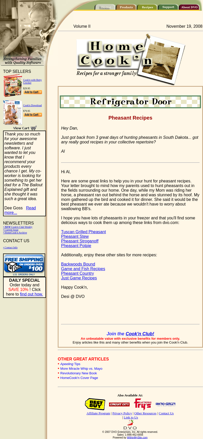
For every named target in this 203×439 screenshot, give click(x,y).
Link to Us (131, 417)
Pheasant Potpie (76, 245)
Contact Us (166, 413)
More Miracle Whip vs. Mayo (81, 368)
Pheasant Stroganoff (80, 241)
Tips (70, 364)
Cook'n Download (32, 105)
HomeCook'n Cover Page (79, 378)
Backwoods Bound (78, 264)
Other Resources (145, 413)
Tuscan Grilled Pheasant (83, 232)
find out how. (31, 294)
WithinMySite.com (137, 437)
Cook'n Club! (139, 333)
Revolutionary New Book (78, 373)
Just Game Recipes (79, 278)
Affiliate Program (98, 413)
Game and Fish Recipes (83, 269)
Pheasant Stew (75, 236)
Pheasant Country (77, 273)
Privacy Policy (122, 413)
